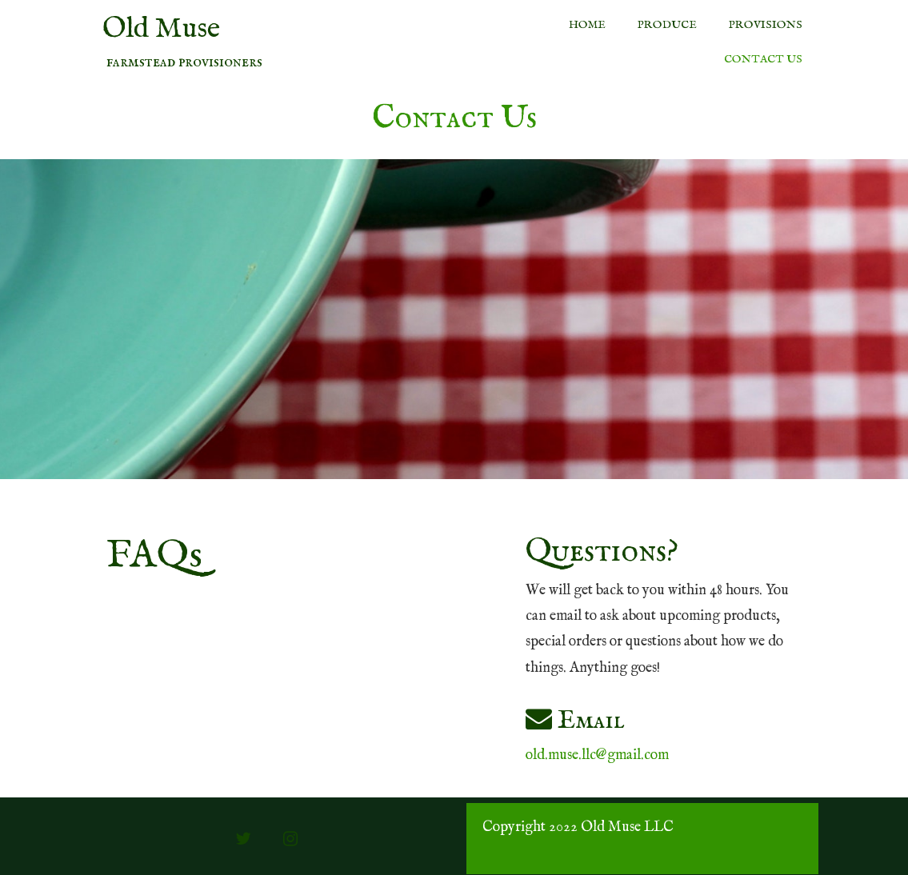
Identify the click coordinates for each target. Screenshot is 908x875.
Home (587, 25)
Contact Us (763, 59)
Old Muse (161, 30)
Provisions (765, 25)
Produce (667, 25)
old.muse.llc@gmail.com (597, 755)
